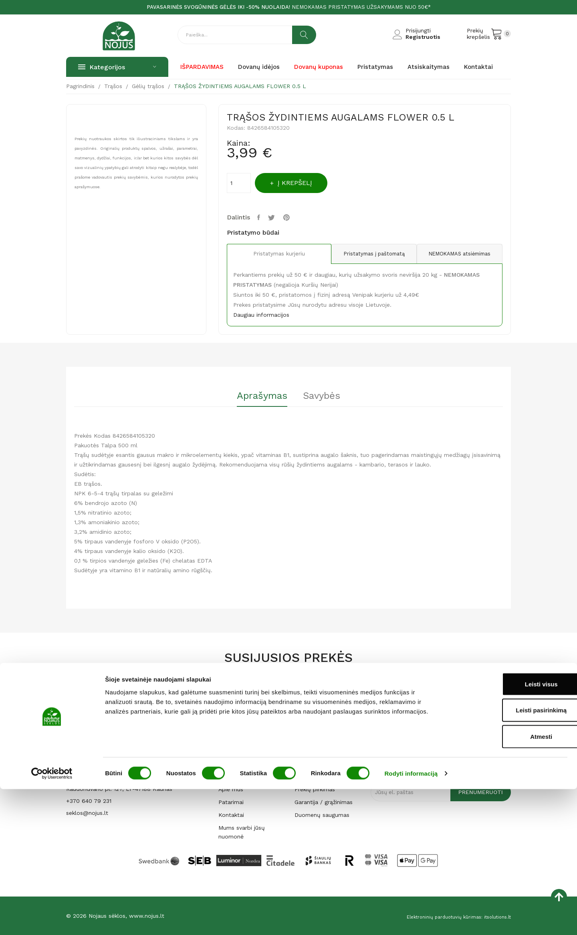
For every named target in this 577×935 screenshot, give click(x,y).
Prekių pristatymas (320, 763)
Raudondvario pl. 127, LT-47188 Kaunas (119, 789)
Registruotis (423, 37)
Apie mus (230, 789)
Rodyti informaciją (411, 919)
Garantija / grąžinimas (324, 802)
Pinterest (292, 217)
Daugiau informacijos (261, 315)
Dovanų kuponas (242, 751)
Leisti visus (510, 829)
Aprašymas (257, 396)
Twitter (275, 217)
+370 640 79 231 (88, 801)
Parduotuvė (233, 776)
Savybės (326, 396)
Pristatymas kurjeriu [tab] (273, 254)
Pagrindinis (232, 763)
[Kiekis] (239, 183)
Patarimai (231, 802)
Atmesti (510, 882)
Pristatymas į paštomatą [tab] (364, 254)
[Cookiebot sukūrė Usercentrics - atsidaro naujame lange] (52, 919)
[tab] (257, 398)
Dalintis (260, 217)
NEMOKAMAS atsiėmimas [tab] (456, 254)
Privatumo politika (319, 776)
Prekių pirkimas (315, 789)
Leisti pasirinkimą (510, 856)
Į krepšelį (302, 183)
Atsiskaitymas (313, 751)
